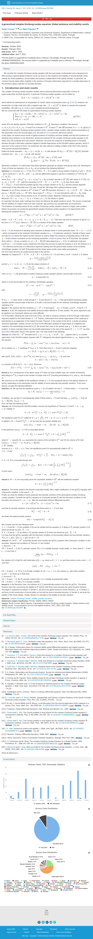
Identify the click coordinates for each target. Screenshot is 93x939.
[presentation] (40, 97)
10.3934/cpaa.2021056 (44, 8)
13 (78, 166)
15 (48, 133)
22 (75, 102)
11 (25, 108)
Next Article (37, 13)
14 (45, 133)
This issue (7, 13)
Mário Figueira (29, 29)
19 (34, 133)
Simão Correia (8, 29)
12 (5, 332)
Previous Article (21, 13)
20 (73, 102)
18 (30, 187)
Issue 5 (18, 8)
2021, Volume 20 (8, 8)
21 (50, 133)
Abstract (6, 69)
